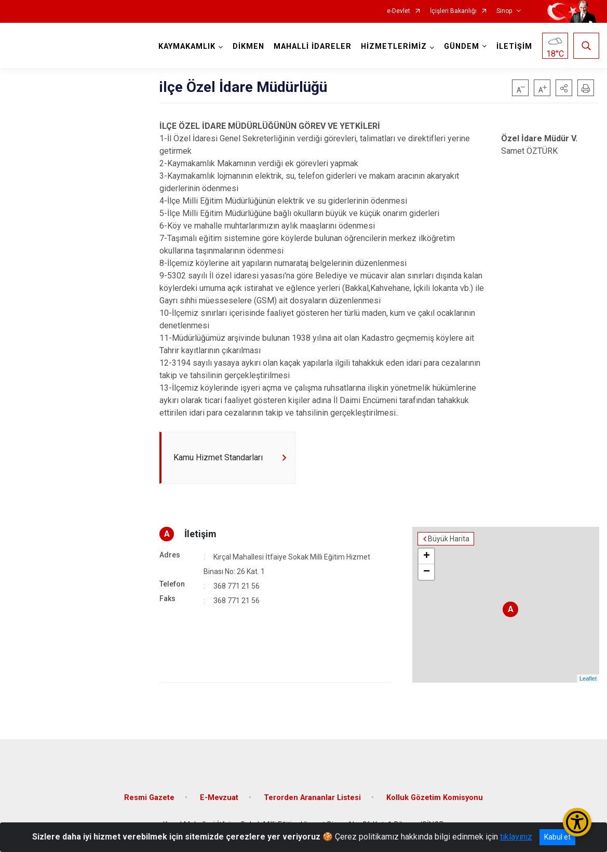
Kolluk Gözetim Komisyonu (434, 797)
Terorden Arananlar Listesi (312, 797)
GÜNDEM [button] (461, 46)
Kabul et (557, 837)
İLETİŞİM (514, 46)
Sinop (504, 11)
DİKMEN (248, 46)
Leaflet (588, 678)
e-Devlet (398, 11)
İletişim (200, 533)
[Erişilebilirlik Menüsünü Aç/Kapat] (577, 822)
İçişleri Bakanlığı (453, 11)
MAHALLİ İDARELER (313, 46)
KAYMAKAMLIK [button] (186, 46)
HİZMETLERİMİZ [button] (394, 46)
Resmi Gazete (149, 797)
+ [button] (426, 556)
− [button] (426, 572)
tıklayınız (516, 837)
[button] (564, 87)
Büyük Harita (448, 539)
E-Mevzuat (219, 797)
